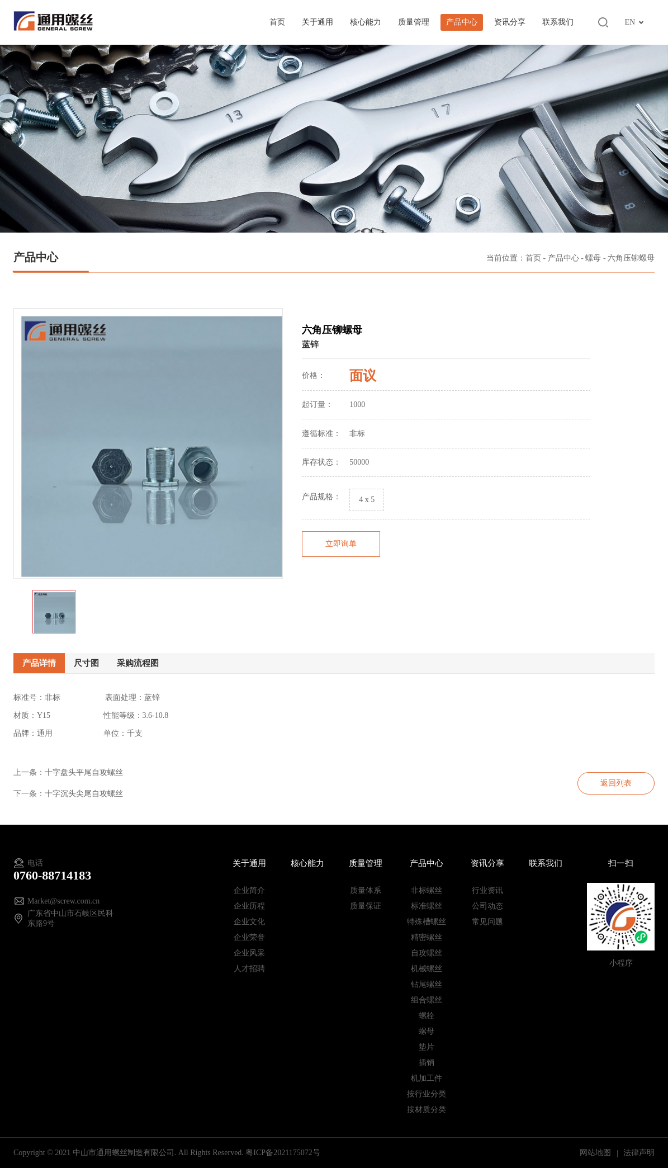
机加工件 (426, 1078)
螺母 (593, 259)
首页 (277, 22)
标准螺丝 (426, 906)
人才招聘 (249, 968)
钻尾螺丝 (426, 984)
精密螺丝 (426, 937)
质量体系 (365, 890)
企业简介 (249, 890)
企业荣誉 (249, 937)
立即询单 (341, 559)
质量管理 (413, 22)
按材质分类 (426, 1109)
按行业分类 (426, 1094)
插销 (426, 1062)
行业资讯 (487, 890)
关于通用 (317, 22)
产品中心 (461, 22)
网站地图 (596, 1152)
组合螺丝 (426, 1000)
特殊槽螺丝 (426, 922)
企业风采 (249, 953)
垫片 (426, 1047)
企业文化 (249, 922)
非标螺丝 (426, 890)
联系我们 (558, 22)
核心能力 (365, 22)
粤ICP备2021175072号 (282, 1152)
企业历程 (249, 906)
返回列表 (616, 783)
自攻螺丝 (426, 953)
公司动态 (487, 906)
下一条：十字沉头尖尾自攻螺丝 (68, 793)
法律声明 (639, 1152)
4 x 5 (367, 514)
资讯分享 (509, 22)
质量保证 (365, 906)
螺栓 (426, 1015)
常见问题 (487, 922)
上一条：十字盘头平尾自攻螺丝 (68, 772)
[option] (148, 458)
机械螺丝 (426, 968)
